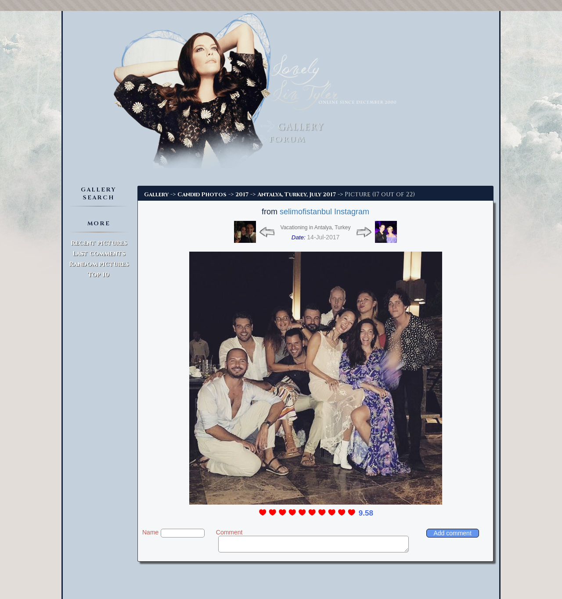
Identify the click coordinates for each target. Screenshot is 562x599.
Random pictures (99, 264)
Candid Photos (202, 194)
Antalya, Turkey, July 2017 (296, 194)
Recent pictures (99, 243)
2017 (242, 194)
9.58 (366, 513)
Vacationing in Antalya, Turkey (316, 227)
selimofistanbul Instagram (324, 211)
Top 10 (98, 275)
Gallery (156, 194)
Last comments (98, 253)
